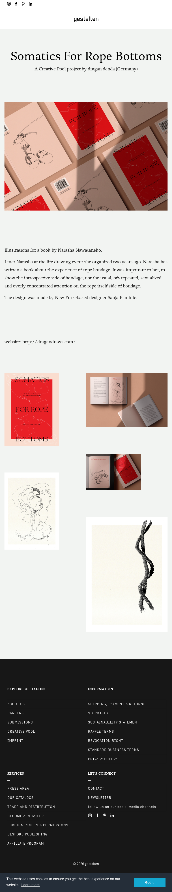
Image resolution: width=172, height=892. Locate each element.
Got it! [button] (150, 882)
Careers (15, 713)
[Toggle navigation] (6, 19)
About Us (16, 704)
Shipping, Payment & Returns (117, 704)
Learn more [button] (30, 885)
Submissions (20, 722)
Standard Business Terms (113, 750)
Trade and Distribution (31, 807)
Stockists (98, 713)
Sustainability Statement (113, 722)
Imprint (15, 741)
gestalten (92, 864)
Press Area (18, 789)
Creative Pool (21, 732)
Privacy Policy (102, 759)
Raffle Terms (101, 732)
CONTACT (96, 789)
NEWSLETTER (99, 798)
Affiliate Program (25, 843)
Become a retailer (25, 816)
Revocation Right (105, 741)
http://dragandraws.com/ (49, 341)
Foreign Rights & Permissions (37, 825)
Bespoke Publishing (27, 834)
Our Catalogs (20, 798)
